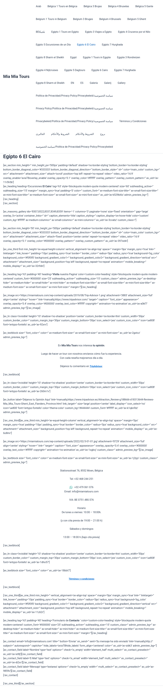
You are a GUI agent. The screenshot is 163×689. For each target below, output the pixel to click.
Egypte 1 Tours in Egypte (60, 57)
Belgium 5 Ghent (132, 19)
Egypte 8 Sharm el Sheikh (97, 70)
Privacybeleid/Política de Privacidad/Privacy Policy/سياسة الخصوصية (73, 108)
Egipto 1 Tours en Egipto (49, 31)
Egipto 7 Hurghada (109, 44)
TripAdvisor (96, 353)
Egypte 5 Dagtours (145, 57)
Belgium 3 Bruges (81, 19)
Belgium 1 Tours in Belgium (50, 19)
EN (118, 70)
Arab (37, 6)
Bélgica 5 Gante (138, 6)
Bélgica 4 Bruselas (114, 6)
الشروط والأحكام (58, 121)
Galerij (149, 70)
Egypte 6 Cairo (43, 70)
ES (126, 70)
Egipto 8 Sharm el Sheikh (139, 44)
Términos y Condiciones (131, 108)
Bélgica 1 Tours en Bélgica (60, 6)
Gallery (39, 82)
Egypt (38, 57)
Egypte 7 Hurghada (67, 70)
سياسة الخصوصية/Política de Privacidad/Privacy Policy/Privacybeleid (73, 134)
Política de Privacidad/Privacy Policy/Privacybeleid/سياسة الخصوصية (86, 82)
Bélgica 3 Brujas (89, 6)
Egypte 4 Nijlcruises (119, 57)
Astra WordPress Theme (107, 680)
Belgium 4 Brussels (107, 19)
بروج (98, 121)
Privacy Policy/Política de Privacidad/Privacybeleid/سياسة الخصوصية (73, 95)
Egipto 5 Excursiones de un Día (52, 44)
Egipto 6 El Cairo (84, 44)
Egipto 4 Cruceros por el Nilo (115, 31)
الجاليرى (39, 121)
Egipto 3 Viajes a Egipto (81, 31)
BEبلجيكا (151, 19)
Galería (137, 70)
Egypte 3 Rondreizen (91, 57)
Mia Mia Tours (16, 70)
